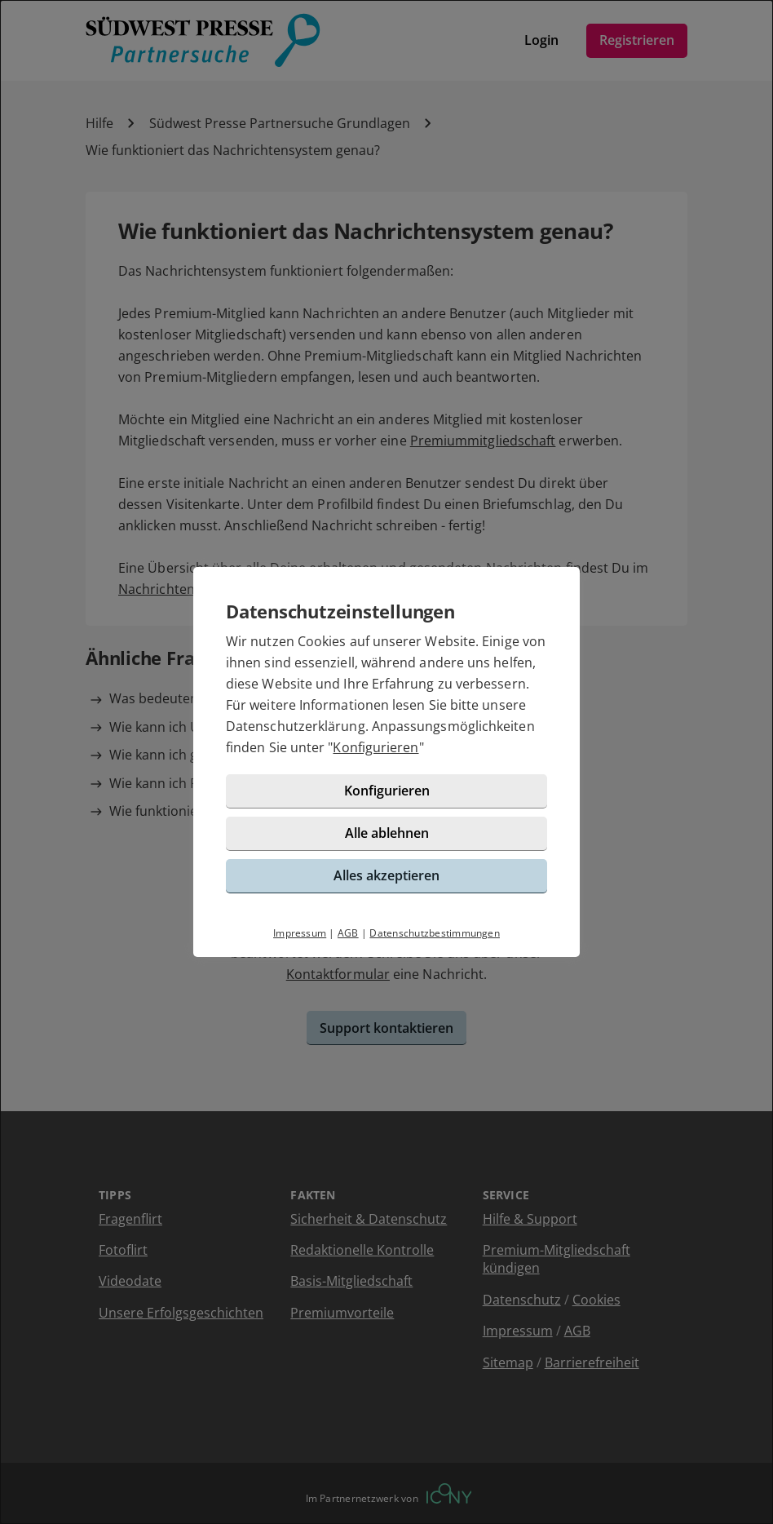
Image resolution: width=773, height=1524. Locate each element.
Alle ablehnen (387, 833)
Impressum (299, 933)
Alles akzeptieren (386, 875)
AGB (348, 933)
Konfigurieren (375, 747)
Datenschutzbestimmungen (434, 933)
